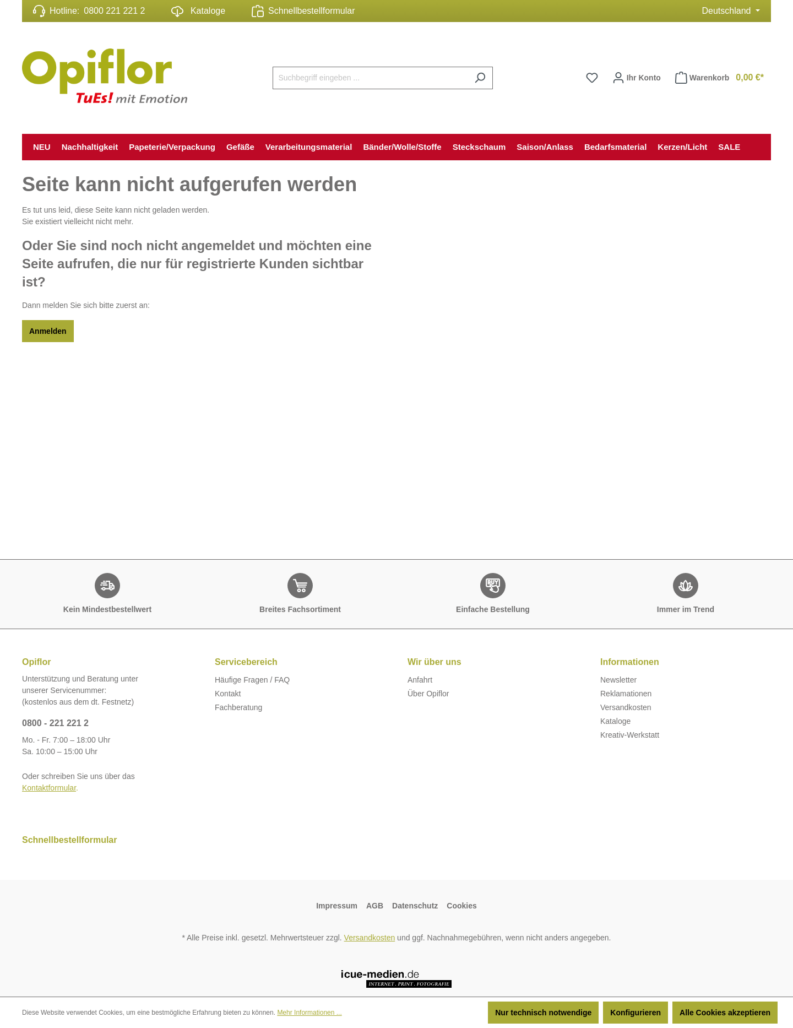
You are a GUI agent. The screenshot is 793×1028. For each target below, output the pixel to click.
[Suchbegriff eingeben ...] (370, 78)
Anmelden (48, 331)
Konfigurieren (635, 1012)
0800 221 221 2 (114, 10)
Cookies (461, 905)
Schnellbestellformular (311, 10)
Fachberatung (238, 707)
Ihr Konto (636, 75)
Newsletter (618, 679)
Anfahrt (420, 679)
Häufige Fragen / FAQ (252, 679)
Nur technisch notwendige (543, 1012)
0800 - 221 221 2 (55, 723)
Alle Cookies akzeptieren (725, 1012)
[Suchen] (480, 78)
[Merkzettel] (592, 78)
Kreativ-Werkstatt (629, 735)
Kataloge (198, 12)
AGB (374, 905)
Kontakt (228, 693)
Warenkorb (719, 77)
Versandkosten (625, 707)
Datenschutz (415, 905)
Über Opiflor (428, 693)
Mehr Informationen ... (309, 1012)
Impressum (336, 905)
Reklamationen (625, 693)
